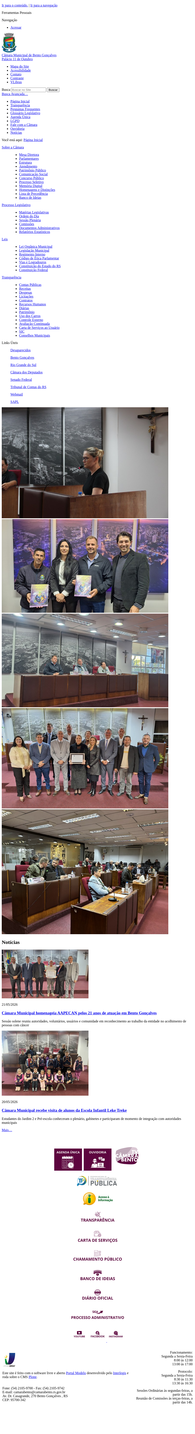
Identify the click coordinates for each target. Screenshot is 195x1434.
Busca (6, 89)
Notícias (16, 132)
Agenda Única (20, 117)
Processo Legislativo (16, 205)
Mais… (7, 1130)
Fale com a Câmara (23, 125)
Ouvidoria (17, 128)
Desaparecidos (20, 350)
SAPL (14, 402)
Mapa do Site (19, 66)
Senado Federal (21, 379)
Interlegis (119, 1373)
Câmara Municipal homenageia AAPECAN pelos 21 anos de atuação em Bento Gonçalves (79, 1013)
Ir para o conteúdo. (15, 5)
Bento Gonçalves (22, 357)
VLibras (16, 82)
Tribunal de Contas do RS (28, 387)
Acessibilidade (20, 70)
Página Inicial (19, 101)
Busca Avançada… (15, 94)
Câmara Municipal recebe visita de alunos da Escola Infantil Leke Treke (64, 1110)
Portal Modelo (76, 1373)
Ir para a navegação (43, 5)
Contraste (17, 78)
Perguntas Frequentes (25, 109)
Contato (15, 74)
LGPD (15, 121)
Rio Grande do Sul (23, 365)
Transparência (20, 105)
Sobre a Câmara (13, 147)
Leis (5, 239)
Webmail (16, 394)
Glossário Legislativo (25, 113)
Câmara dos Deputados (26, 372)
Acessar (15, 27)
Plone (32, 1377)
